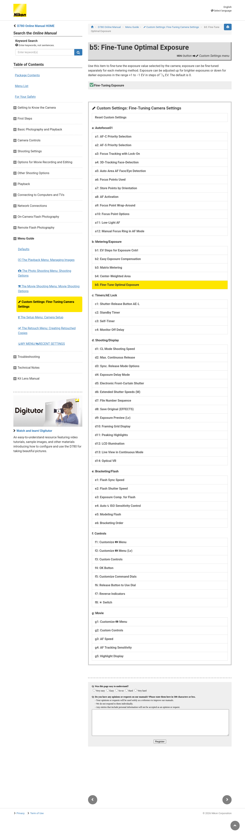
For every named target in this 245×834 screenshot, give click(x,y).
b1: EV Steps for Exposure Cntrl (116, 250)
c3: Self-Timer (105, 321)
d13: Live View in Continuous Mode (119, 452)
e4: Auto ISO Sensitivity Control (118, 506)
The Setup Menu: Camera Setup (40, 317)
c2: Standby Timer (107, 312)
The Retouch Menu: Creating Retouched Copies (47, 330)
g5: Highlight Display (109, 656)
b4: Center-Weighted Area (113, 276)
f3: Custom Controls (108, 559)
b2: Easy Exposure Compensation (118, 259)
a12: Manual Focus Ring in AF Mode (119, 231)
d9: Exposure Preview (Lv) (113, 418)
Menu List (21, 86)
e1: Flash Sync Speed (109, 480)
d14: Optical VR (105, 461)
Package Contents (27, 75)
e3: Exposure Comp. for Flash (115, 497)
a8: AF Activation (106, 197)
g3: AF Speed (104, 639)
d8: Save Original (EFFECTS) (114, 409)
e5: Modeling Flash (108, 514)
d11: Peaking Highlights (111, 435)
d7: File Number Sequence (113, 400)
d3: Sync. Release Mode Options (117, 366)
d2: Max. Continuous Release (115, 357)
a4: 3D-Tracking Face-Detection (117, 162)
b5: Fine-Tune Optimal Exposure (117, 285)
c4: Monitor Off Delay (109, 330)
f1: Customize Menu (111, 542)
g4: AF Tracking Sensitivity (113, 647)
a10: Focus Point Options (112, 214)
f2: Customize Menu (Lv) (113, 551)
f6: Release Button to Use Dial (115, 585)
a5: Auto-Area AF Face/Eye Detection (120, 171)
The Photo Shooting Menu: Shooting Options (44, 273)
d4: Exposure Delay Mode (112, 375)
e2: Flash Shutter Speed (111, 488)
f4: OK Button (104, 568)
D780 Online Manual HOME (36, 26)
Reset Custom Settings (111, 117)
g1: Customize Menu (111, 622)
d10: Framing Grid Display (112, 426)
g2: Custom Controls (109, 630)
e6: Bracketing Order (109, 523)
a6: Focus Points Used (110, 179)
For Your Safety (25, 97)
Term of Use (37, 813)
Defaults (23, 249)
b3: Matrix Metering (108, 267)
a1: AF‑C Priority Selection (113, 136)
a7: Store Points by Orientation (116, 188)
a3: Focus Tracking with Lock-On (117, 154)
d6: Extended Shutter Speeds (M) (117, 392)
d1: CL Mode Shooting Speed (115, 349)
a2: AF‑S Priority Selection (113, 145)
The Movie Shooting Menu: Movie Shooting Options (49, 289)
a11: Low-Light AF (107, 222)
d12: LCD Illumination (109, 443)
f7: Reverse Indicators (110, 594)
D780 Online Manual (109, 27)
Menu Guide (132, 27)
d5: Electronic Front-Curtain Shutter (119, 383)
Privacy (20, 813)
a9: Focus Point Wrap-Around (115, 205)
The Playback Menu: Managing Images (46, 260)
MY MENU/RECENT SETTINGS (41, 344)
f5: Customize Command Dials (115, 576)
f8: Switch (103, 602)
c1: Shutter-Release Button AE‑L (117, 304)
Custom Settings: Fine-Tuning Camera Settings (46, 304)
